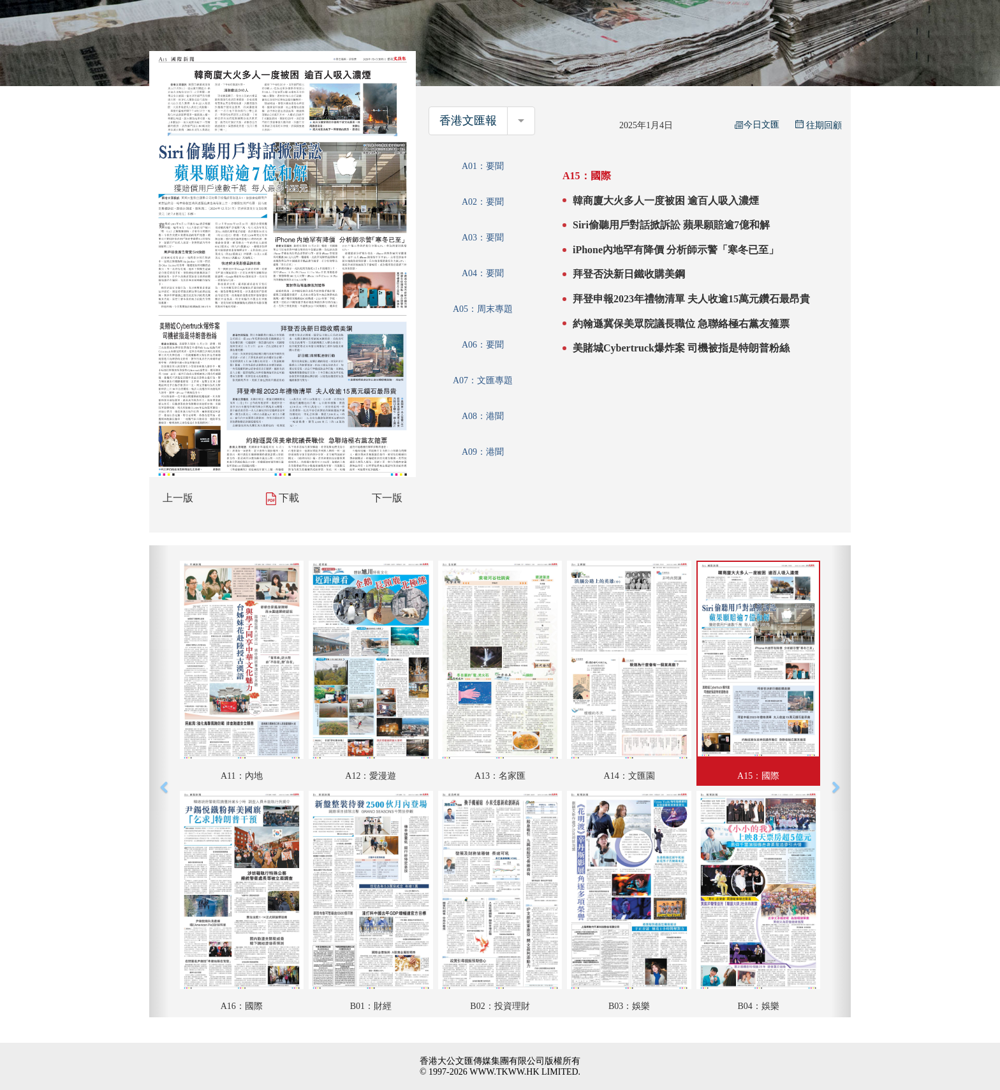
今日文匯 (757, 124)
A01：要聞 (483, 166)
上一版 (178, 497)
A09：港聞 (483, 452)
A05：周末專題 (483, 309)
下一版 (387, 497)
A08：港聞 (483, 416)
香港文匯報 (468, 120)
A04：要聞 (483, 273)
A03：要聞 (483, 237)
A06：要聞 (483, 345)
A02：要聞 (483, 202)
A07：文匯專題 (483, 380)
